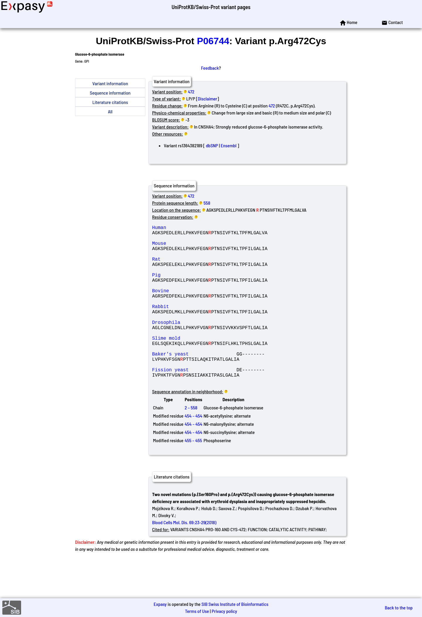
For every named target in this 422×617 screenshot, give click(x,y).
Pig (194, 286)
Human (194, 228)
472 (191, 91)
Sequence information (110, 92)
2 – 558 (191, 442)
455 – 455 (193, 475)
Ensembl (228, 145)
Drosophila (194, 344)
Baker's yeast (194, 383)
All (110, 111)
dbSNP (212, 145)
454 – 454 (193, 451)
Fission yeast (194, 402)
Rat (194, 267)
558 (207, 203)
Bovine (194, 305)
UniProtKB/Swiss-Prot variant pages (210, 7)
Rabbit (194, 325)
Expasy (160, 604)
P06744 (213, 41)
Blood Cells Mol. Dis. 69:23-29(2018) (184, 557)
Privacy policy (224, 611)
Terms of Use (197, 611)
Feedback (210, 68)
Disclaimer (207, 98)
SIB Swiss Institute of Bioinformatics (234, 604)
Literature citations (110, 102)
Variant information (110, 83)
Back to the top (399, 607)
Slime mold (194, 363)
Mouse (194, 248)
